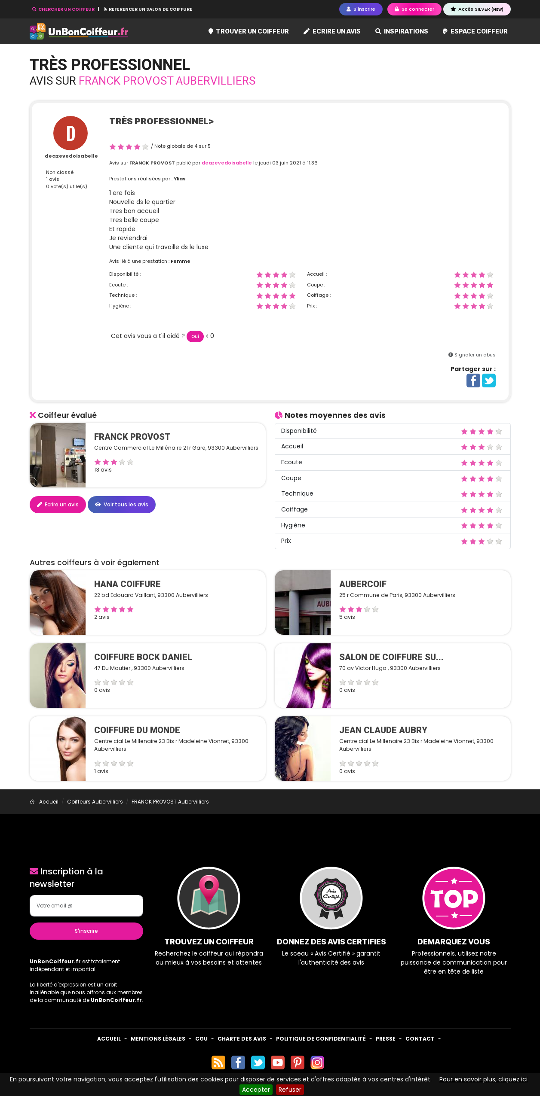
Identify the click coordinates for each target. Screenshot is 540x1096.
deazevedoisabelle (71, 155)
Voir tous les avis (121, 504)
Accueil (109, 1038)
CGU (201, 1038)
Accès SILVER (477, 9)
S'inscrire (86, 931)
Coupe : (316, 284)
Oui (195, 336)
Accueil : (317, 274)
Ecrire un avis (332, 31)
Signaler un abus (475, 354)
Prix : (312, 305)
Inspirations (402, 31)
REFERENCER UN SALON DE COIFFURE (148, 9)
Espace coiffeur (475, 31)
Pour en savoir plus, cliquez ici (483, 1079)
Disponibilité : (125, 274)
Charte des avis (242, 1038)
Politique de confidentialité (321, 1038)
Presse (386, 1038)
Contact (420, 1038)
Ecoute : (118, 284)
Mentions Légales (158, 1038)
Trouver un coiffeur (249, 31)
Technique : (123, 295)
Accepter (256, 1089)
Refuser (290, 1089)
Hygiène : (120, 305)
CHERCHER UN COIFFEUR (63, 9)
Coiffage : (319, 295)
